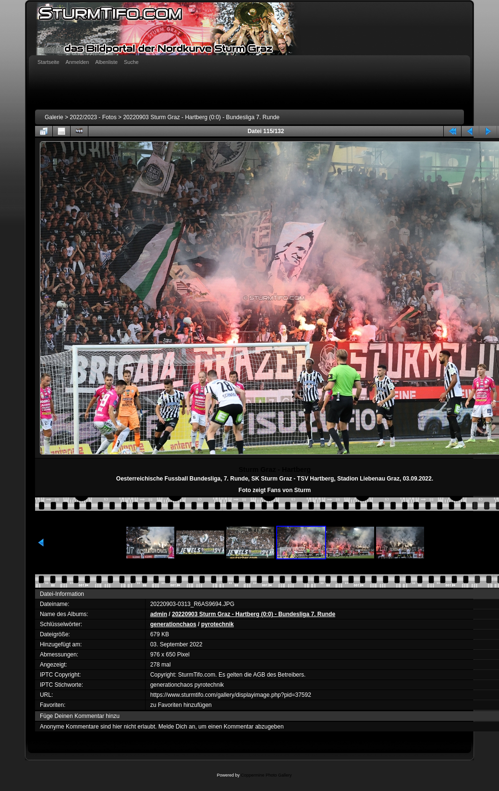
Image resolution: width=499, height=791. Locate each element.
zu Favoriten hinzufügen (181, 705)
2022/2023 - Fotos (93, 117)
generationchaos (173, 624)
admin (158, 614)
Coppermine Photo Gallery (266, 775)
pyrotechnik (217, 624)
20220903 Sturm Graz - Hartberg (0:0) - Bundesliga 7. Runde (201, 117)
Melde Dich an (176, 726)
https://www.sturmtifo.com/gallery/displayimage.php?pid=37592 (230, 695)
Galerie (54, 117)
